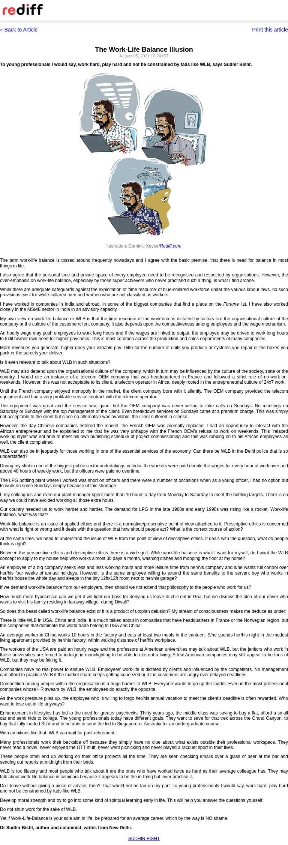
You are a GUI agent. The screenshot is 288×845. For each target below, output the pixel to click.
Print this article (270, 30)
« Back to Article (19, 30)
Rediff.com (170, 246)
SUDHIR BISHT (144, 838)
